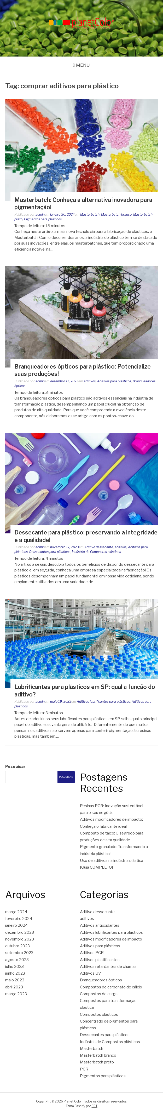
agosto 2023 (17, 959)
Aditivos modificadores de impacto (111, 939)
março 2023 (16, 994)
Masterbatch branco (116, 214)
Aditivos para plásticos (114, 381)
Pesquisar (15, 766)
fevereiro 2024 (18, 918)
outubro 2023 (17, 946)
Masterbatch (90, 214)
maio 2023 (14, 980)
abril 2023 (14, 987)
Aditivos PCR (92, 952)
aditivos (90, 381)
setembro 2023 (19, 952)
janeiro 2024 (16, 925)
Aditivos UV (90, 973)
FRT (94, 1106)
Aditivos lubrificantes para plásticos (103, 701)
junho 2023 (15, 973)
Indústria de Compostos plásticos (96, 552)
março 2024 (16, 912)
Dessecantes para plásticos (49, 552)
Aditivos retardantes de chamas (108, 966)
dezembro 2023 (19, 932)
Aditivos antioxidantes (99, 925)
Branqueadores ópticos (101, 980)
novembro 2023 (19, 939)
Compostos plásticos (99, 1014)
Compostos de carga (99, 994)
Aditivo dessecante (98, 547)
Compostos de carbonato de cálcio (111, 987)
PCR (84, 1069)
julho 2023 (14, 966)
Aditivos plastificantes (100, 959)
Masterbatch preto (97, 1062)
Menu (83, 65)
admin (40, 214)
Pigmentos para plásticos (43, 219)
